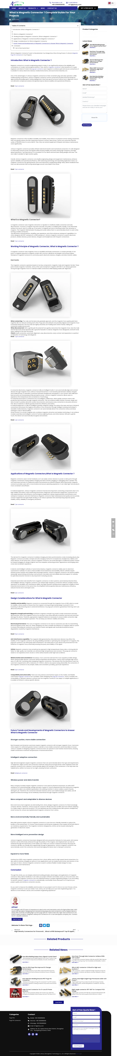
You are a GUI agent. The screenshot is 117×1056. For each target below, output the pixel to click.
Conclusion (17, 47)
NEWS (43, 8)
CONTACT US (52, 8)
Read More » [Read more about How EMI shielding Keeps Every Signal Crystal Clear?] (93, 49)
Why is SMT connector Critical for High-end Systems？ (97, 71)
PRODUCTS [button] (33, 8)
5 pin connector (20, 170)
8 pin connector (20, 87)
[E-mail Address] (67, 2)
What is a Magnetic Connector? (23, 36)
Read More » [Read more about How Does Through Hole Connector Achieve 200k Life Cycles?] (93, 57)
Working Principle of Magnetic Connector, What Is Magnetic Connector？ (36, 38)
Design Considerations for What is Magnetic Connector (30, 43)
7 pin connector (19, 505)
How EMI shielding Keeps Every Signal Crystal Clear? (98, 47)
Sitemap (78, 1054)
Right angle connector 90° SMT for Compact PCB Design (88, 990)
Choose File (94, 119)
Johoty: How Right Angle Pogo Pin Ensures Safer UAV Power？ (89, 980)
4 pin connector (20, 338)
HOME (14, 8)
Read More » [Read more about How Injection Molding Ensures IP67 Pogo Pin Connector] (93, 82)
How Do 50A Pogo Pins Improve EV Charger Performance (96, 63)
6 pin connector (19, 594)
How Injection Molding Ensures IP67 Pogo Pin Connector (96, 79)
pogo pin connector (38, 70)
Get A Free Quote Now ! (22, 50)
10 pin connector (20, 635)
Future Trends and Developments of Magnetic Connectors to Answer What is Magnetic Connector (43, 45)
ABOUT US (22, 8)
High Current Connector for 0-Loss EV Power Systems (37, 990)
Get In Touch (17, 920)
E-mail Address (72, 2)
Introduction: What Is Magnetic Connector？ (26, 31)
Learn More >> (26, 962)
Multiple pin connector (21, 773)
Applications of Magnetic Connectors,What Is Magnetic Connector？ (34, 40)
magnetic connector (54, 69)
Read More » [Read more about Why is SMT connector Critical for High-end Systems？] (93, 74)
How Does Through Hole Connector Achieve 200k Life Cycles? (97, 54)
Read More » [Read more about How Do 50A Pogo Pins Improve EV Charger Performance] (93, 66)
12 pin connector (20, 670)
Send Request (87, 126)
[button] (77, 27)
